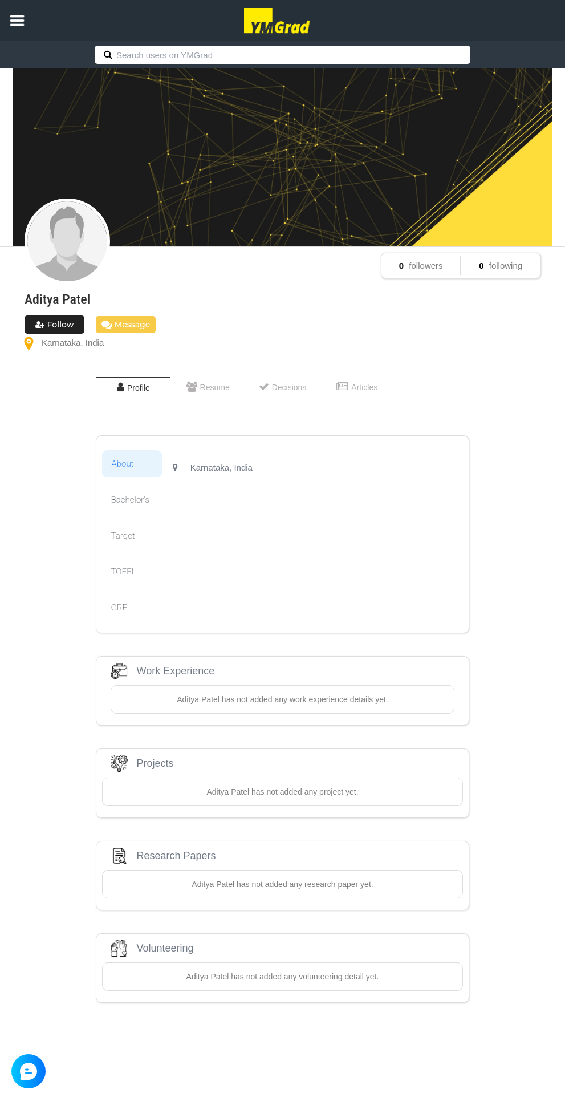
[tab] (133, 387)
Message (125, 324)
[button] (17, 20)
